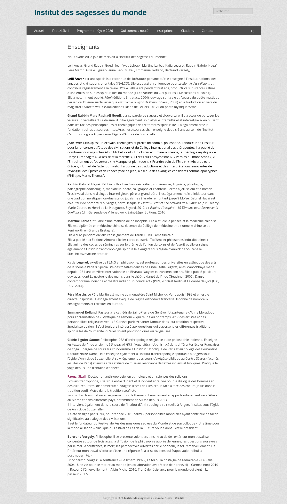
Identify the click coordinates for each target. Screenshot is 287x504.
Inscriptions (164, 31)
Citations (187, 31)
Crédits (179, 498)
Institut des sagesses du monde (90, 12)
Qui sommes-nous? (135, 31)
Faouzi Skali (60, 31)
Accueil (39, 31)
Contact (207, 31)
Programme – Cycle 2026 (95, 31)
